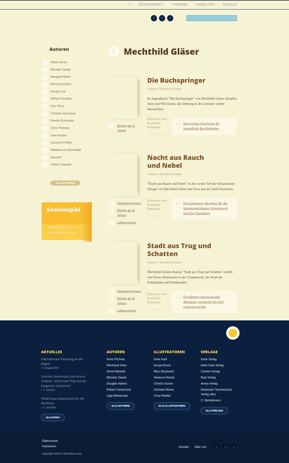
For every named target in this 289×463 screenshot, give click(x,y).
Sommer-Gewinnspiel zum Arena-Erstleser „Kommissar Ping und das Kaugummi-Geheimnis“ (63, 381)
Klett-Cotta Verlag (212, 365)
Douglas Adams (117, 383)
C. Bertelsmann (211, 400)
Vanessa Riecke (164, 377)
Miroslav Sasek (61, 69)
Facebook (162, 18)
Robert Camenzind (119, 389)
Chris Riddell (162, 395)
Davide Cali (58, 91)
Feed (154, 18)
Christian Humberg (63, 113)
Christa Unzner (163, 383)
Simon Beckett (116, 371)
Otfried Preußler (61, 98)
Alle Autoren (65, 183)
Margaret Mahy (61, 76)
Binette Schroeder (62, 120)
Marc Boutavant (164, 371)
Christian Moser (164, 389)
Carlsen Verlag (210, 371)
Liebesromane (126, 222)
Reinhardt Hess (61, 84)
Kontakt (181, 446)
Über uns (198, 446)
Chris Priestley (60, 128)
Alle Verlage (214, 410)
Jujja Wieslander (117, 395)
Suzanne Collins (61, 142)
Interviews (180, 4)
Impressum (49, 446)
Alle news (53, 417)
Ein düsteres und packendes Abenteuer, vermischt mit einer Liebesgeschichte (203, 302)
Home (131, 5)
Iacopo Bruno (162, 365)
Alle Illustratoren (172, 405)
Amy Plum (57, 106)
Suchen (233, 18)
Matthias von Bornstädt (66, 149)
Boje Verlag (208, 377)
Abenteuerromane (129, 203)
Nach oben (232, 333)
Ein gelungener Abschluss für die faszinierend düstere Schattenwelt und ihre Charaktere (205, 208)
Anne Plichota (115, 359)
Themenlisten (205, 4)
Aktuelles (230, 4)
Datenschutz (50, 440)
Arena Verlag (209, 383)
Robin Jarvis (59, 62)
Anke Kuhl (160, 359)
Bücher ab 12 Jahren (126, 128)
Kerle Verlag (209, 359)
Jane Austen (59, 135)
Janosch (56, 157)
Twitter (170, 18)
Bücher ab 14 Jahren (126, 213)
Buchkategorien (151, 4)
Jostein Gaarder (61, 164)
